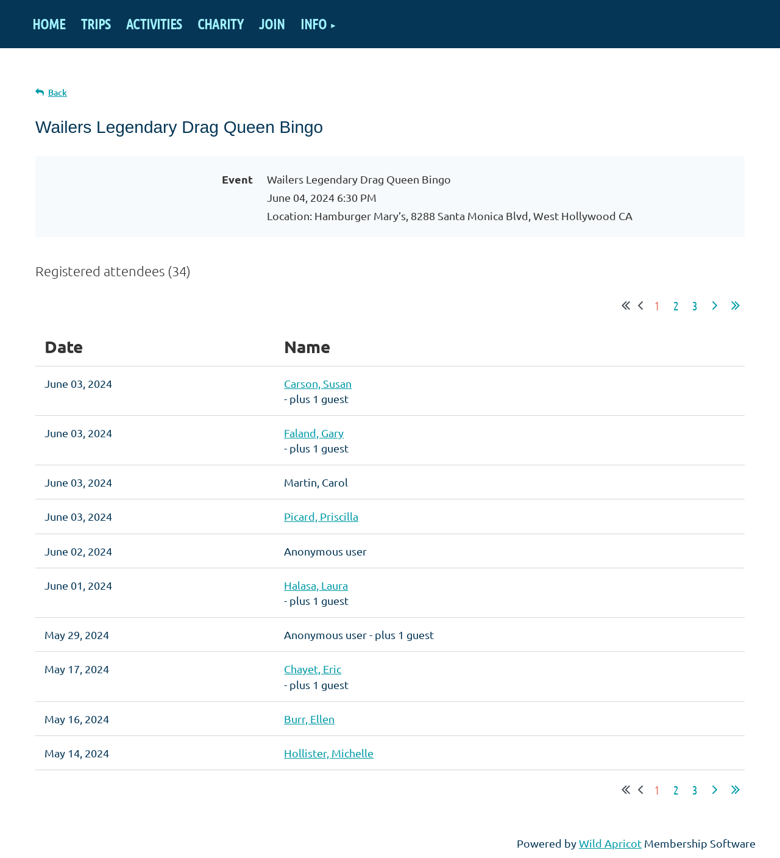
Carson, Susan (318, 383)
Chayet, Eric (312, 668)
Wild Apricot (610, 843)
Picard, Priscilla (321, 516)
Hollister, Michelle (329, 752)
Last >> (735, 305)
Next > (715, 305)
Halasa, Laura (316, 585)
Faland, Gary (314, 432)
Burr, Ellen (309, 718)
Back (57, 92)
